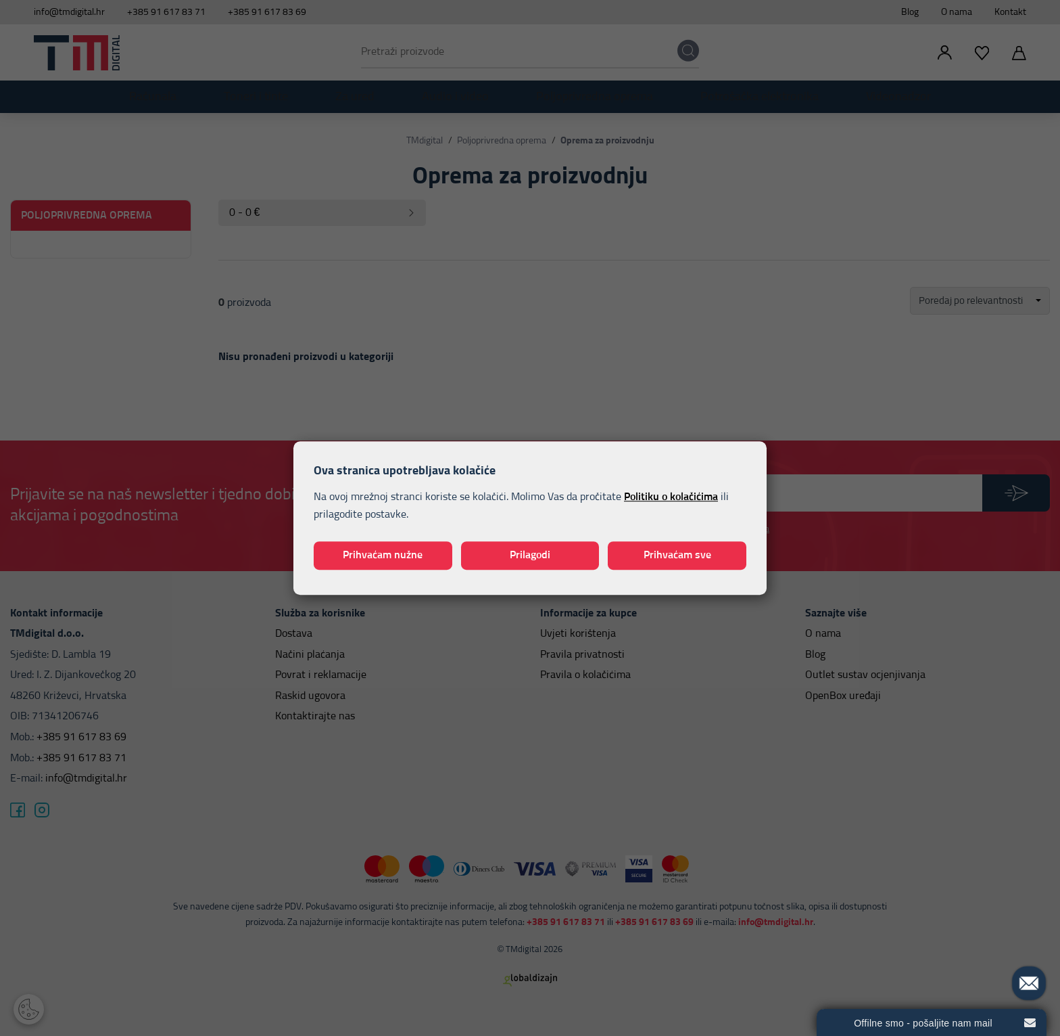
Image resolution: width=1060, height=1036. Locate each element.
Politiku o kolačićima (671, 497)
